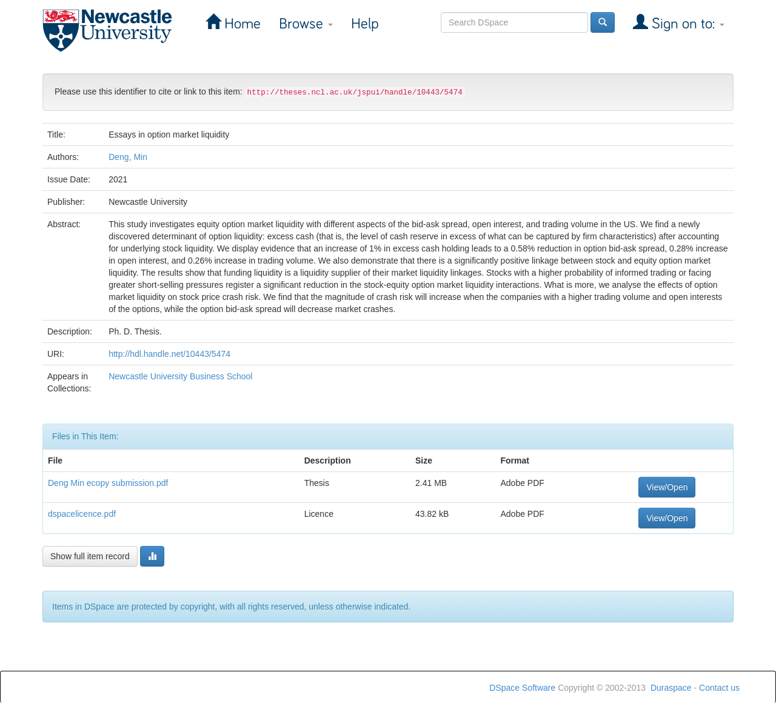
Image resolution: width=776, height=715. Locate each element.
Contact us (719, 688)
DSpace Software (522, 688)
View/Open (666, 487)
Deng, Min (128, 157)
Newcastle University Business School (180, 376)
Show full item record (90, 556)
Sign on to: (686, 24)
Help (365, 24)
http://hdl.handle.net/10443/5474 (169, 354)
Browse (306, 24)
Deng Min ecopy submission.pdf (108, 483)
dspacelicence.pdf (82, 514)
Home (241, 24)
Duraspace (671, 688)
